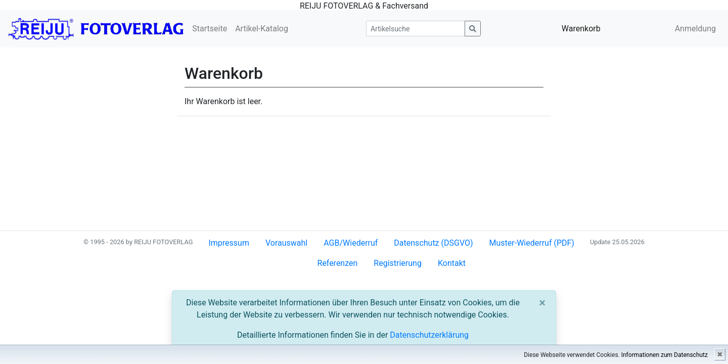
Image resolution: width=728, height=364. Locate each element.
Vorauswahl (286, 243)
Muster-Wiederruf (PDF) (531, 243)
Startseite (209, 28)
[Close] (542, 303)
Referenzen (337, 263)
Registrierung (398, 263)
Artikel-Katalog (261, 28)
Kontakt (452, 263)
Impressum (228, 243)
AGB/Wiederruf (351, 243)
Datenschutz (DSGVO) (433, 243)
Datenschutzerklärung (429, 335)
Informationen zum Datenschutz (664, 354)
